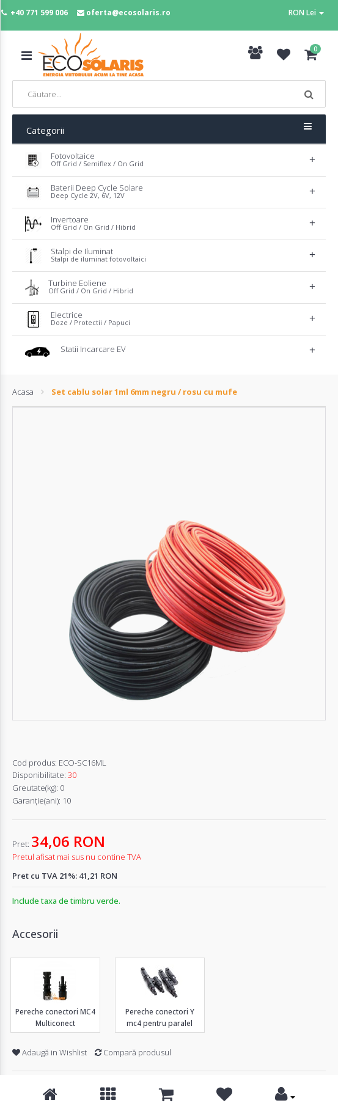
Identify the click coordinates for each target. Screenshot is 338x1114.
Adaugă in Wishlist (49, 1052)
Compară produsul (133, 1052)
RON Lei (306, 12)
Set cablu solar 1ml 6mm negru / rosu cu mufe (144, 391)
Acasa (23, 391)
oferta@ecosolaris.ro (128, 12)
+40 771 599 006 (39, 12)
